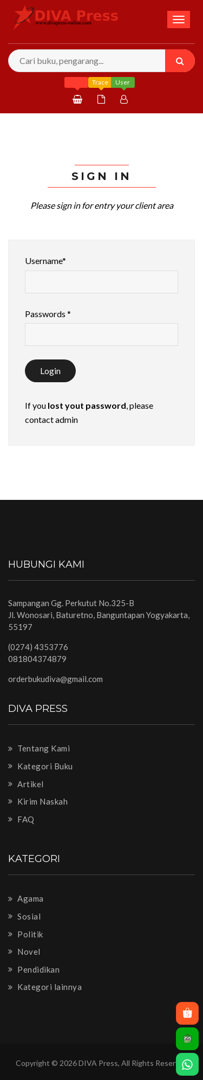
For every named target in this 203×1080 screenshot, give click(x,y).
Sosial (24, 916)
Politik (25, 934)
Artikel (26, 784)
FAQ (21, 819)
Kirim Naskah (38, 801)
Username (45, 260)
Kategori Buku (40, 766)
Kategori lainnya (45, 987)
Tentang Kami (39, 748)
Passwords (48, 313)
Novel (24, 951)
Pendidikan (34, 969)
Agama (26, 898)
